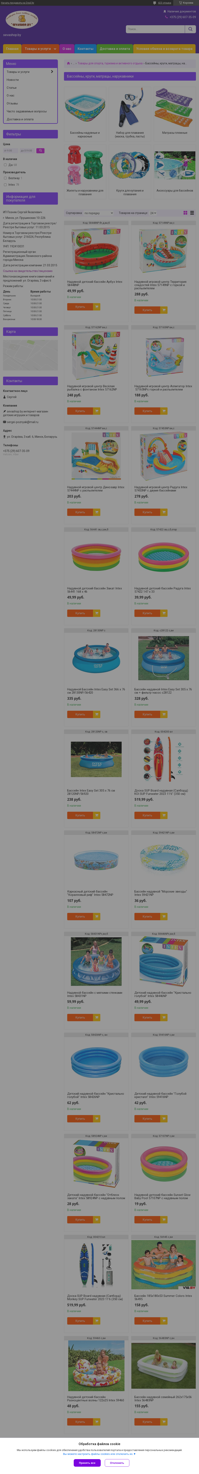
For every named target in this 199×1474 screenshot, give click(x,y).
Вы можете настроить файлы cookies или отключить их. (98, 1453)
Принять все (87, 1462)
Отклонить (117, 1462)
